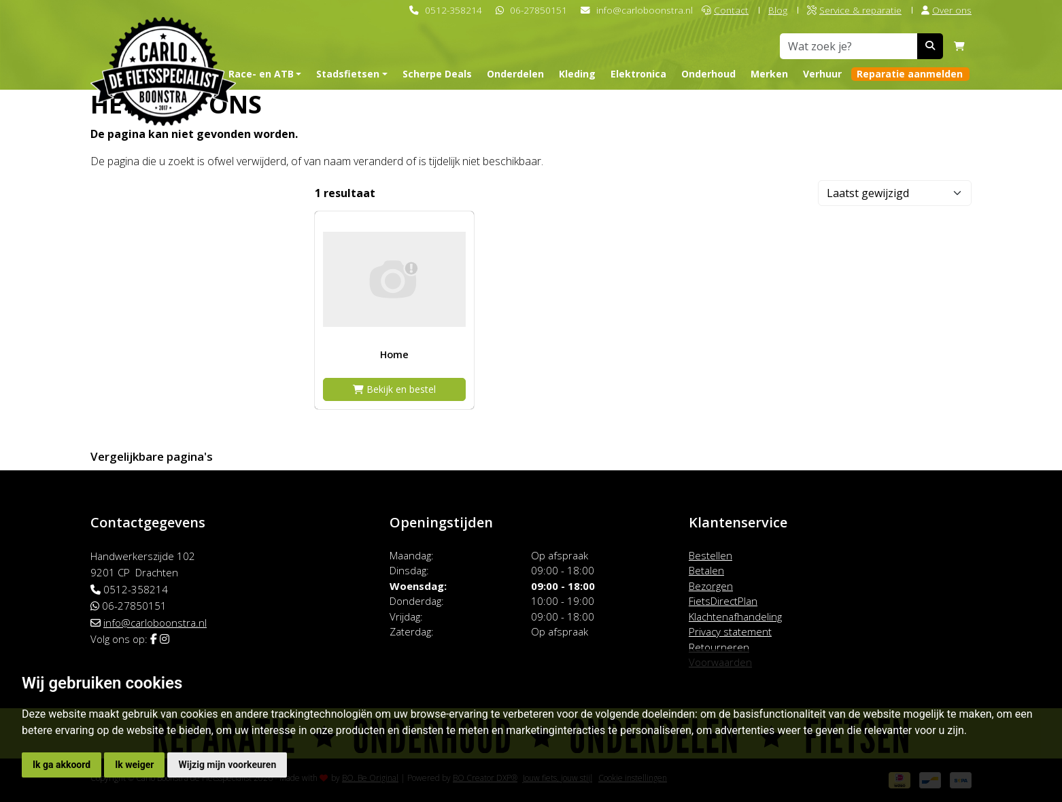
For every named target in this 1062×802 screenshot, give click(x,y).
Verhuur (822, 73)
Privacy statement (730, 631)
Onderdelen (515, 73)
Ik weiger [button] (134, 764)
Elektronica (638, 73)
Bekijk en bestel (394, 389)
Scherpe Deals (437, 73)
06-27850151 (538, 9)
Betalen (706, 570)
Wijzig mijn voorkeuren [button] (227, 764)
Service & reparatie (854, 9)
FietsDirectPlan (723, 601)
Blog (777, 9)
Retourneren (719, 647)
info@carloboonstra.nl (644, 9)
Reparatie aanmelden (910, 73)
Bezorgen (711, 586)
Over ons (946, 9)
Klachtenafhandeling (735, 616)
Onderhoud (708, 73)
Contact (725, 9)
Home (394, 354)
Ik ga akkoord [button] (61, 764)
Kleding (577, 73)
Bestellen (710, 555)
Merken (769, 73)
